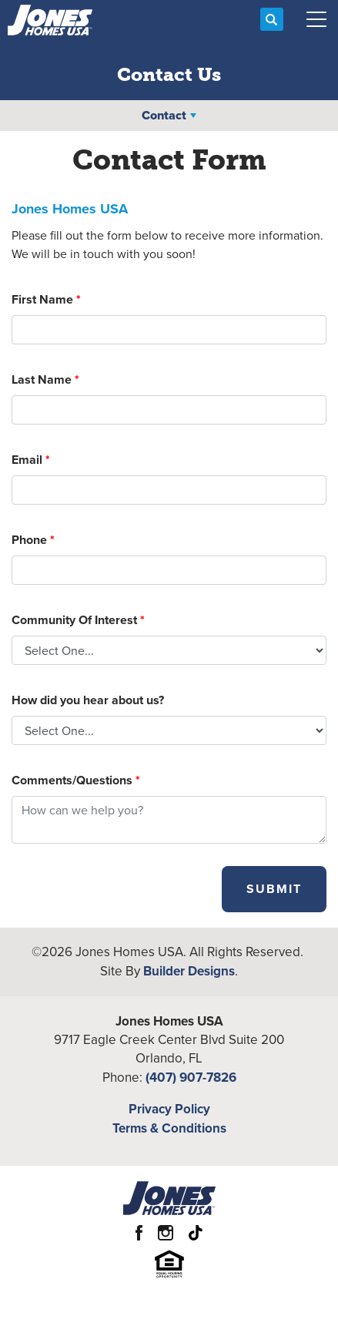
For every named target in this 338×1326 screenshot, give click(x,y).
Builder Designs (189, 971)
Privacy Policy (169, 1108)
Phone (33, 540)
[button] (271, 20)
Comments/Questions (76, 780)
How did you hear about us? (88, 700)
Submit (274, 889)
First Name (46, 299)
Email (31, 459)
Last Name (45, 379)
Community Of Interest (78, 620)
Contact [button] (164, 115)
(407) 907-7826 (191, 1077)
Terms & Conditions (169, 1128)
